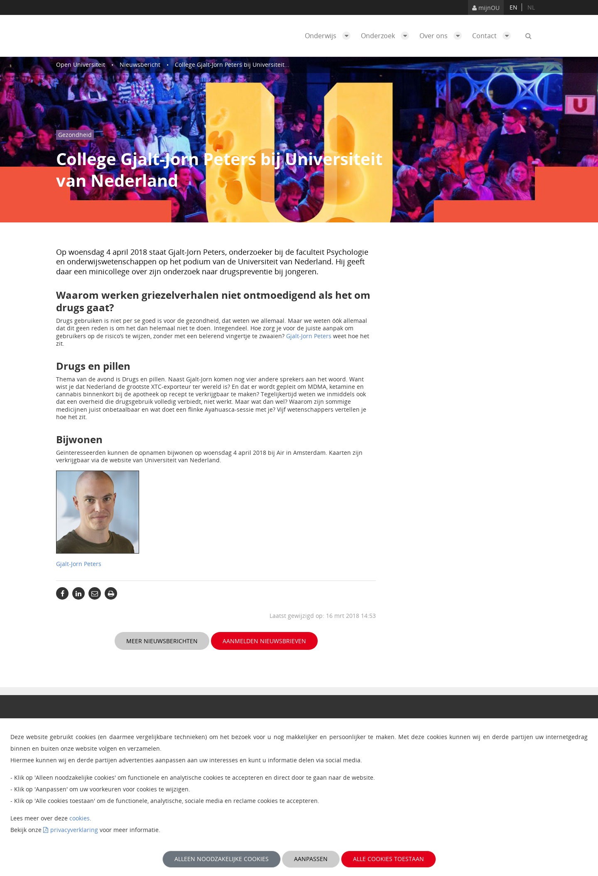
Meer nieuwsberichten (162, 641)
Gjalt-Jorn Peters (308, 336)
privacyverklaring (74, 830)
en (513, 7)
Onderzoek (387, 35)
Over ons (442, 35)
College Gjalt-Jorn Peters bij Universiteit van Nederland (251, 64)
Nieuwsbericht (140, 64)
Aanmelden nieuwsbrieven (264, 641)
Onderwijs (330, 35)
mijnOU (486, 8)
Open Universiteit (80, 64)
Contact (493, 35)
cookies (79, 818)
